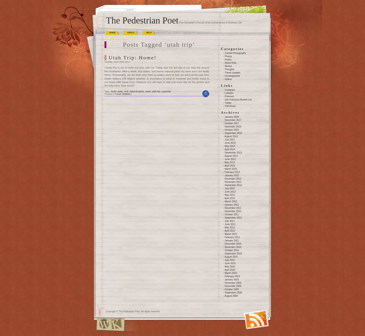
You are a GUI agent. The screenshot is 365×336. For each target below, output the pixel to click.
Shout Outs (230, 63)
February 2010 (232, 276)
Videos (228, 79)
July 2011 (230, 221)
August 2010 (231, 257)
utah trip (156, 91)
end (126, 91)
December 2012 (233, 178)
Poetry (228, 59)
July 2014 (230, 139)
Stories (228, 66)
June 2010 (230, 263)
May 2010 (230, 266)
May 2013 (230, 162)
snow (148, 91)
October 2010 (232, 250)
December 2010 (233, 244)
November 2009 (233, 286)
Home (112, 32)
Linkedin (229, 93)
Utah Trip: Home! (133, 57)
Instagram (230, 90)
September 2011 (233, 217)
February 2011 (232, 237)
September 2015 (233, 133)
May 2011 (230, 227)
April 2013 (230, 165)
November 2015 (233, 126)
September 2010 (233, 253)
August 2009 (231, 296)
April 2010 (230, 270)
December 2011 (233, 208)
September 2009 (233, 292)
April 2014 (230, 149)
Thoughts (229, 69)
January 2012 (232, 204)
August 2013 (231, 156)
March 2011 (231, 234)
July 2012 (230, 188)
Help (149, 32)
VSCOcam (230, 106)
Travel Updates (122, 94)
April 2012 (230, 198)
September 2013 (233, 152)
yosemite (166, 91)
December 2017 (233, 120)
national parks (136, 91)
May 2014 (230, 146)
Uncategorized (232, 76)
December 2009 (233, 283)
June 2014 (230, 143)
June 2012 (230, 191)
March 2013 (231, 169)
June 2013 (230, 159)
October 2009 (232, 289)
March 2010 (231, 273)
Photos (228, 56)
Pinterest (229, 96)
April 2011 (230, 231)
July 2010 (230, 260)
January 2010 (232, 279)
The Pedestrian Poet (142, 20)
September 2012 (233, 185)
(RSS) (246, 314)
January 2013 (232, 175)
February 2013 (232, 172)
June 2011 (230, 224)
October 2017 (232, 123)
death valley (117, 91)
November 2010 (233, 247)
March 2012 (231, 201)
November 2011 (233, 211)
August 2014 (231, 136)
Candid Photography (235, 53)
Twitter (228, 103)
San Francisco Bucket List (238, 99)
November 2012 (233, 182)
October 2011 (232, 214)
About (131, 32)
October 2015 (232, 130)
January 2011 (232, 240)
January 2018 (232, 117)
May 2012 (230, 195)
